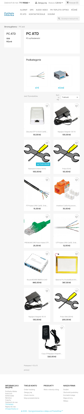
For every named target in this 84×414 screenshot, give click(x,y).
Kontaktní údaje (37, 14)
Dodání (51, 14)
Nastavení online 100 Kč (37, 169)
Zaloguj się (28, 392)
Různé (74, 10)
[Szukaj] (68, 18)
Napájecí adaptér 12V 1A (66, 132)
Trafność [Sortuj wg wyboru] (70, 97)
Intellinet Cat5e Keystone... (66, 206)
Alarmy (23, 10)
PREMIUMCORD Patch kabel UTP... (37, 243)
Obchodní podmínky (70, 392)
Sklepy (65, 401)
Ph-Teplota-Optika (59, 10)
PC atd (23, 14)
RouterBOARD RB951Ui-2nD (37, 280)
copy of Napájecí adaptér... (52, 354)
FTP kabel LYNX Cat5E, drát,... (37, 206)
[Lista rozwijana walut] (59, 3)
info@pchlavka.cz (11, 409)
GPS (31, 10)
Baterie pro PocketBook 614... (67, 280)
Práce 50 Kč (66, 169)
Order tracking (29, 389)
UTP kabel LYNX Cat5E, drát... (67, 243)
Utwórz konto (29, 395)
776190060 (9, 404)
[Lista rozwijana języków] (26, 3)
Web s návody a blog (51, 389)
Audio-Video (42, 10)
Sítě (8, 38)
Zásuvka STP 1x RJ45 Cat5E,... (37, 132)
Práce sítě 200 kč (66, 317)
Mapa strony (68, 398)
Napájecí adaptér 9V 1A (37, 317)
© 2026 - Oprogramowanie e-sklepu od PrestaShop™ (42, 411)
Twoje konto (30, 385)
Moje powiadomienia (31, 398)
